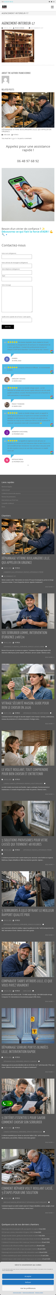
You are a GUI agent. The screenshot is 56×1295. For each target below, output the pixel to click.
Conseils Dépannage (10, 1132)
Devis (3, 507)
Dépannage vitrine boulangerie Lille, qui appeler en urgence (20, 1229)
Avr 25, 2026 (7, 1198)
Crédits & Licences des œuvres (11, 493)
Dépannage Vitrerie (36, 572)
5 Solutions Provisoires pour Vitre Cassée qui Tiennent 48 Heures (21, 1242)
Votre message (17, 298)
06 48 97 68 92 (8, 2)
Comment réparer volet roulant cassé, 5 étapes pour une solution (22, 1259)
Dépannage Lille (9, 1061)
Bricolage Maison (9, 1202)
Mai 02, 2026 (7, 642)
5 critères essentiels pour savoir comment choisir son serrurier (21, 1255)
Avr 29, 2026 (7, 850)
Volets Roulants (37, 783)
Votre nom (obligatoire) (17, 255)
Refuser (28, 1282)
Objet (17, 278)
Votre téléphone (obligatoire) (17, 271)
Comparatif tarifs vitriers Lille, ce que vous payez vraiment (19, 1249)
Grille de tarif (6, 490)
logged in (14, 138)
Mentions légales (7, 487)
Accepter (28, 1276)
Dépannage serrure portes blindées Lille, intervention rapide (20, 1252)
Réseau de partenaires (9, 497)
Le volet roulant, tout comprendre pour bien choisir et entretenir (21, 1239)
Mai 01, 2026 (7, 713)
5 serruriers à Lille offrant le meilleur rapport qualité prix (19, 1246)
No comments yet (37, 28)
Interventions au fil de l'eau (10, 500)
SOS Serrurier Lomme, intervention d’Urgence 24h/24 (18, 1232)
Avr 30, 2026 (7, 779)
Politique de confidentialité (28, 1292)
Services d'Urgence (30, 1061)
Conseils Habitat (9, 783)
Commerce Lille (8, 572)
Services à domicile (34, 924)
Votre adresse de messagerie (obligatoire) (17, 265)
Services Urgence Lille (34, 1132)
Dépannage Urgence (22, 572)
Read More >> (49, 587)
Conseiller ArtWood (8, 503)
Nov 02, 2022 (7, 28)
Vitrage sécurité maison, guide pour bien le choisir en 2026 (20, 1236)
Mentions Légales (39, 1292)
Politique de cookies (17, 1292)
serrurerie (23, 647)
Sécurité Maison (43, 713)
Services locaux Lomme (36, 647)
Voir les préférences (28, 1288)
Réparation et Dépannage (26, 1202)
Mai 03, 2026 (7, 568)
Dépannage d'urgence (11, 647)
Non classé (27, 991)
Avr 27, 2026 (7, 1128)
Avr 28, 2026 (7, 991)
